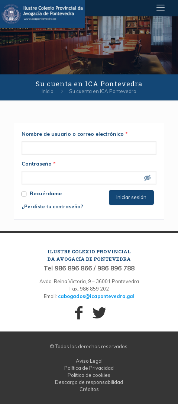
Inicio (48, 91)
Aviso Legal (89, 361)
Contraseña (39, 163)
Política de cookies (89, 375)
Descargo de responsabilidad (89, 382)
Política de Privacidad (89, 368)
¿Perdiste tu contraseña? (52, 206)
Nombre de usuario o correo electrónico (75, 134)
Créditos (89, 389)
